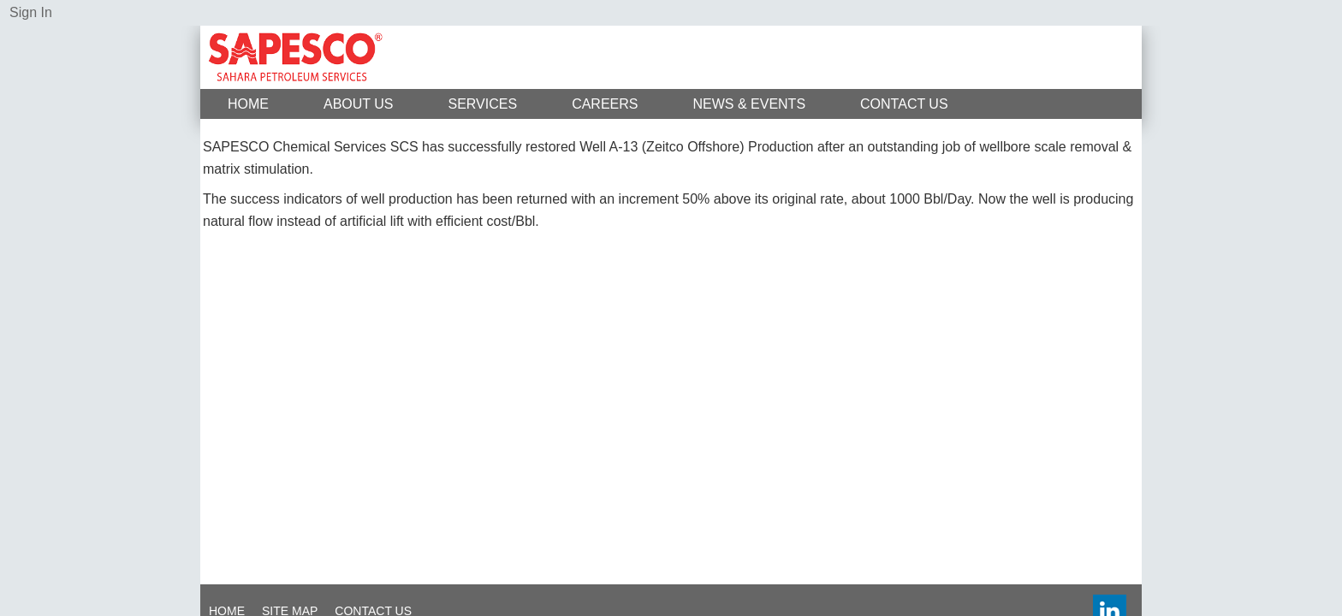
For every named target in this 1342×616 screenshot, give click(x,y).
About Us (359, 104)
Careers (605, 104)
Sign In (30, 12)
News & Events (748, 104)
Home (248, 104)
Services (483, 104)
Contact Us (904, 104)
